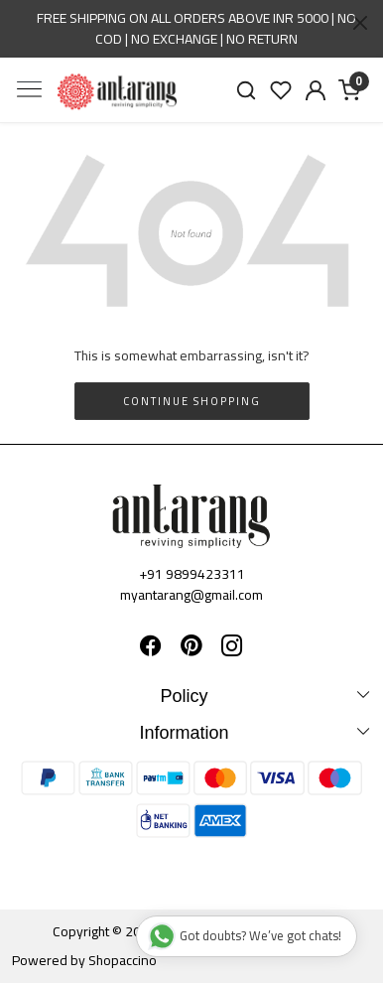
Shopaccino (122, 960)
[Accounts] (315, 90)
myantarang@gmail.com (191, 595)
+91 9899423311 (192, 574)
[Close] (360, 23)
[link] (246, 89)
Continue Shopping (192, 401)
